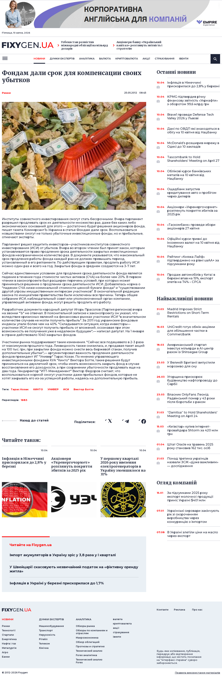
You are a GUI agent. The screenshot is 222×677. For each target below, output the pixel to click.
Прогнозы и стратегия (90, 646)
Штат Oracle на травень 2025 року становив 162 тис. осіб (190, 446)
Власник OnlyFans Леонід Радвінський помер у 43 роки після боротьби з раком (191, 398)
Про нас (197, 609)
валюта (105, 58)
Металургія (9, 648)
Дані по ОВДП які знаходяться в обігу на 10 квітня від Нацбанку (193, 130)
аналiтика (83, 619)
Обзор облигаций (88, 642)
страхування (164, 58)
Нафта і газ (9, 643)
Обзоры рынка (85, 626)
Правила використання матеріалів (197, 672)
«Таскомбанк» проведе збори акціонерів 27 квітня (191, 227)
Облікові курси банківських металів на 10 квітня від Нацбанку (189, 174)
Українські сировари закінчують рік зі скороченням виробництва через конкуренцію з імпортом (193, 516)
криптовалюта (126, 58)
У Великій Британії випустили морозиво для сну (191, 365)
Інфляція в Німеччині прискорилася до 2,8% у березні (193, 85)
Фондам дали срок (92, 230)
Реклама (179, 609)
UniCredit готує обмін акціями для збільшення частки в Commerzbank (191, 330)
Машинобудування (51, 626)
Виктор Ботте (84, 389)
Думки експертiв (62, 58)
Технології (8, 630)
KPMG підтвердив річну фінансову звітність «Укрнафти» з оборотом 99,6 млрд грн (192, 100)
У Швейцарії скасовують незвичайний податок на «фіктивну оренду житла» (74, 569)
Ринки (6, 92)
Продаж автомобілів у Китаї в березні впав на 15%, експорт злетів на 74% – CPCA (191, 278)
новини (39, 58)
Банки (6, 656)
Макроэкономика (87, 637)
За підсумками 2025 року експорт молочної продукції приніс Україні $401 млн (190, 496)
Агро (5, 652)
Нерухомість (47, 634)
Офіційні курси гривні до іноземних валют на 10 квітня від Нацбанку (193, 242)
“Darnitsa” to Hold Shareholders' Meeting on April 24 (192, 414)
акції (146, 58)
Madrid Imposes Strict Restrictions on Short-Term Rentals (188, 312)
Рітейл (43, 639)
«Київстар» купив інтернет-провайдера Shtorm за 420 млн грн (192, 430)
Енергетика (9, 639)
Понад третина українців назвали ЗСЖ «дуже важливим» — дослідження (192, 462)
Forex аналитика (86, 655)
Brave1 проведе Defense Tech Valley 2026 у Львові (190, 117)
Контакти (163, 609)
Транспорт (46, 630)
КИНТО (38, 389)
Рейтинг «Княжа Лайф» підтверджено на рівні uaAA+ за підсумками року (193, 260)
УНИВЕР (53, 389)
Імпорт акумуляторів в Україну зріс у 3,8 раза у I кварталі (63, 555)
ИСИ (66, 389)
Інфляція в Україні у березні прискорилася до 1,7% (57, 583)
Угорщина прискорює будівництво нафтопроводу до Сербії (192, 380)
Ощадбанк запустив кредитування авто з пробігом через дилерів (191, 192)
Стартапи (8, 634)
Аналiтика (87, 58)
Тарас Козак (20, 389)
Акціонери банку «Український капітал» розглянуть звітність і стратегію (137, 45)
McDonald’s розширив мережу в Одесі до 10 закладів (193, 145)
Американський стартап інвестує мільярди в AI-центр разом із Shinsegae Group (190, 348)
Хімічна (44, 648)
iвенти (183, 58)
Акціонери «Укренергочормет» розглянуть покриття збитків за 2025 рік (192, 210)
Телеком (44, 643)
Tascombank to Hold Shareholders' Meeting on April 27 (193, 159)
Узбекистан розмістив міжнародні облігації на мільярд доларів (83, 45)
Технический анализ (89, 650)
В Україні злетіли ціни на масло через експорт (192, 534)
